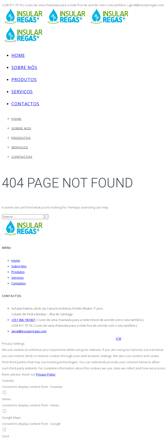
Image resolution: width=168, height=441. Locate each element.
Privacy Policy (46, 374)
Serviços (22, 91)
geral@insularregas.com (29, 331)
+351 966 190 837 (23, 320)
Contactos (25, 104)
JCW (118, 339)
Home (18, 55)
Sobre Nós (24, 67)
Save (5, 436)
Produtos (24, 79)
